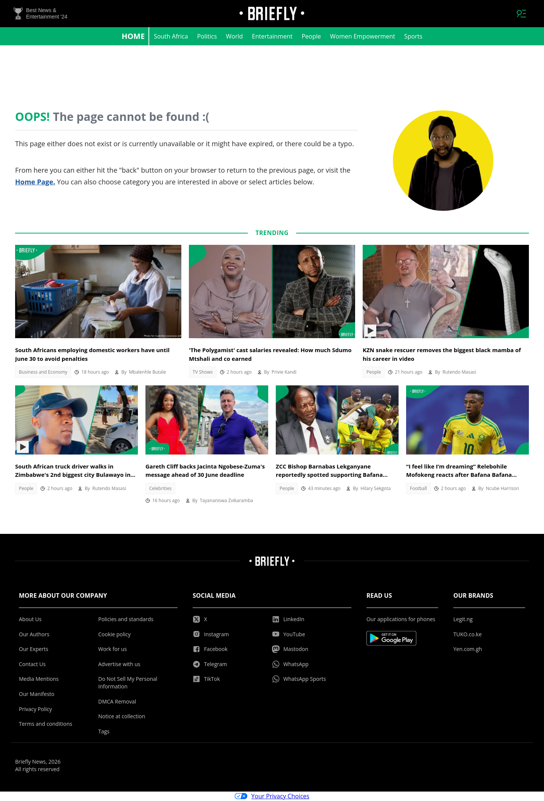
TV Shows (203, 372)
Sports (413, 36)
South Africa (171, 36)
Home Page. (35, 181)
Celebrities (160, 488)
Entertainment (272, 36)
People (311, 36)
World (234, 36)
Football (418, 488)
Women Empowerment (363, 36)
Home (133, 36)
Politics (207, 36)
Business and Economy (43, 372)
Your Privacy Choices (272, 796)
